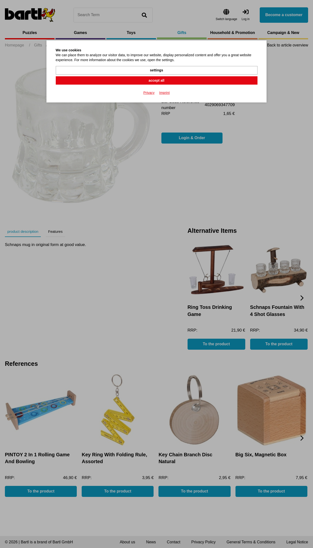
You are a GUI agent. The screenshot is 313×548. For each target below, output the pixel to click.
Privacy (149, 82)
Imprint (164, 82)
